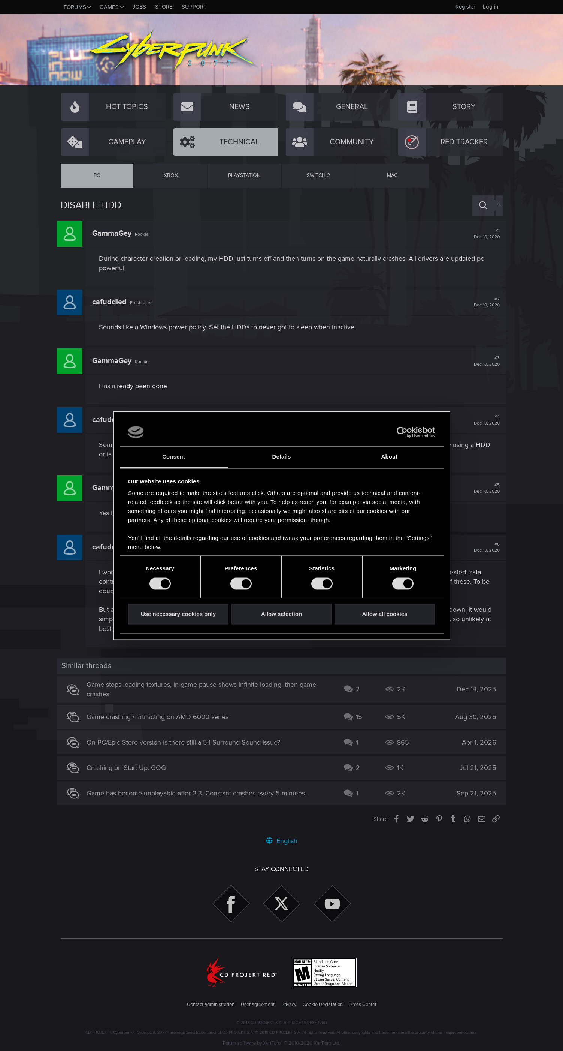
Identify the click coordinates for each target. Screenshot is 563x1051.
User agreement (258, 1005)
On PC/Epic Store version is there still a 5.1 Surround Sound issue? (187, 742)
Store (164, 6)
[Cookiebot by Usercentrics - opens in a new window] (402, 432)
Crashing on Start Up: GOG (130, 768)
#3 (483, 361)
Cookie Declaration (323, 1005)
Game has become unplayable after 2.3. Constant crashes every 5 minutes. (200, 793)
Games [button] (109, 7)
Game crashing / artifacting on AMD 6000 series (161, 717)
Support (194, 6)
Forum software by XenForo (281, 1043)
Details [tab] (281, 457)
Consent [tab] (173, 457)
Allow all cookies (385, 614)
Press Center (362, 1005)
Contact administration (210, 1005)
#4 (483, 420)
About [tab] (389, 457)
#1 (483, 234)
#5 (483, 488)
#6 (483, 547)
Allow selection (281, 614)
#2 (483, 302)
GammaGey (115, 233)
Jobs (139, 6)
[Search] (483, 205)
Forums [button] (75, 7)
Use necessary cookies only (178, 614)
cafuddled (113, 302)
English (281, 841)
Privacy (288, 1005)
